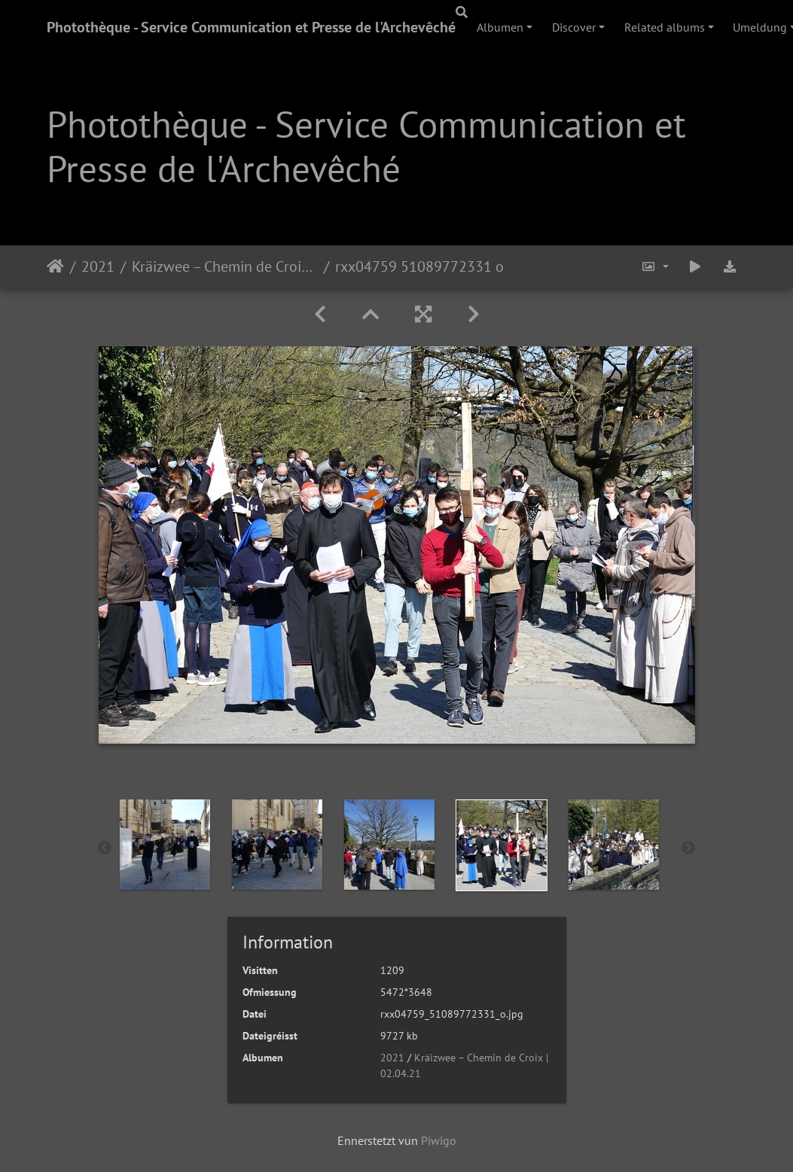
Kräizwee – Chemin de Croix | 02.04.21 (225, 266)
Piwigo (438, 1140)
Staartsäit (55, 266)
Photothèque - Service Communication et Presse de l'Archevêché (251, 27)
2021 (97, 266)
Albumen (500, 27)
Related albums (664, 27)
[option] (128, 844)
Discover (574, 27)
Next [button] (688, 848)
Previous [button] (104, 848)
